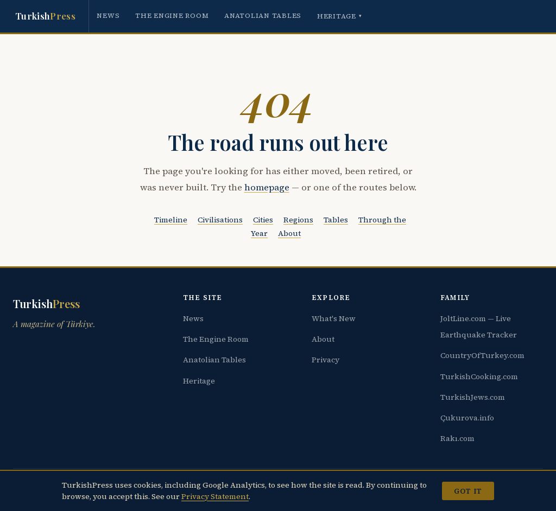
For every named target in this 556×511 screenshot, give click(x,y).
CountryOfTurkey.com (482, 355)
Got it (468, 491)
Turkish (45, 16)
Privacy (325, 359)
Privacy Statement (215, 496)
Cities (263, 219)
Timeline (170, 219)
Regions (298, 219)
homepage (266, 187)
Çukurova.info (467, 417)
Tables (336, 219)
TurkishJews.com (472, 397)
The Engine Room (171, 15)
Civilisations (220, 219)
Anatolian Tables (262, 15)
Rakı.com (457, 438)
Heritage (339, 16)
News (108, 15)
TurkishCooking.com (479, 376)
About (289, 233)
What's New (334, 318)
